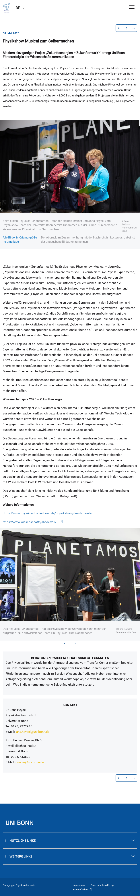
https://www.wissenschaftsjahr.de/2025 (33, 522)
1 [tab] (64, 643)
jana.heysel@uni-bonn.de (32, 732)
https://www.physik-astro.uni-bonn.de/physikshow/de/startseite (47, 513)
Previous (7, 584)
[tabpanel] (70, 584)
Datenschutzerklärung (102, 885)
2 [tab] (70, 643)
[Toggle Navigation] (132, 7)
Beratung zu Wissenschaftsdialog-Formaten (70, 658)
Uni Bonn (19, 822)
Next (133, 584)
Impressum (79, 885)
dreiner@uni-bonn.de (29, 762)
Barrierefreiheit (82, 889)
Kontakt (70, 705)
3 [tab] (75, 643)
